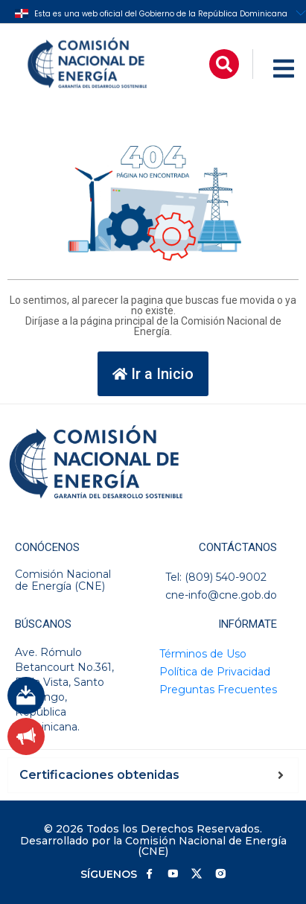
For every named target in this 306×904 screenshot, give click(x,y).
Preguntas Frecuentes (218, 689)
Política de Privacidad (214, 671)
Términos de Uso (202, 654)
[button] (224, 64)
